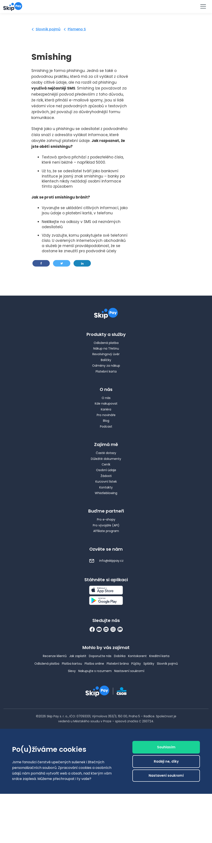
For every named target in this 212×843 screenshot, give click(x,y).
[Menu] (203, 6)
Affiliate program (106, 531)
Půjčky (136, 663)
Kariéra (106, 409)
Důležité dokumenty (106, 459)
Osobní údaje (106, 470)
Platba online (94, 663)
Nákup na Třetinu (106, 348)
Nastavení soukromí (129, 671)
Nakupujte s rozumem (95, 671)
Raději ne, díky (166, 764)
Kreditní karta (159, 656)
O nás (106, 398)
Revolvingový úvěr (106, 354)
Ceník (106, 464)
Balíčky (106, 360)
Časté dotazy (106, 453)
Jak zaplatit (77, 656)
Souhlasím (166, 749)
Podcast (106, 426)
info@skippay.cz (106, 560)
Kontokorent (137, 656)
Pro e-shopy (106, 519)
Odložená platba (106, 343)
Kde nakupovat (106, 403)
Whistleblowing (106, 493)
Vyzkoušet (106, 6)
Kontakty (106, 487)
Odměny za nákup (106, 365)
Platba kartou (72, 663)
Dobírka (119, 656)
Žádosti (106, 476)
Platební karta (106, 371)
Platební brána (118, 663)
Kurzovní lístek (106, 481)
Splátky (148, 663)
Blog (106, 420)
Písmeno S (77, 29)
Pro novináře (106, 415)
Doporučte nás (100, 656)
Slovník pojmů (48, 29)
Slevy (72, 671)
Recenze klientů (55, 656)
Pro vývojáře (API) (106, 525)
